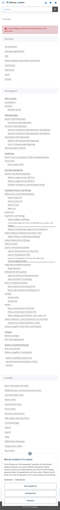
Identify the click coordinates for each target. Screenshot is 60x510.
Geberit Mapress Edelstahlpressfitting (24, 236)
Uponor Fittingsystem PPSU (19, 254)
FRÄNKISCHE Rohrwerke (15, 441)
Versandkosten (11, 46)
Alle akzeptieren (30, 486)
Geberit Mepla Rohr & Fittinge (17, 240)
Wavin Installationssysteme (16, 283)
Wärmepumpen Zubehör (15, 148)
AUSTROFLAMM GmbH (14, 395)
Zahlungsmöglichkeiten (14, 51)
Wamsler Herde (14, 109)
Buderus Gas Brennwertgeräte (17, 173)
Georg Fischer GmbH (13, 446)
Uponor (8, 432)
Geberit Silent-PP (15, 197)
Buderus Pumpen (12, 335)
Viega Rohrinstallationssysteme (18, 264)
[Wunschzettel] (50, 2)
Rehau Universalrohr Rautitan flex (22, 312)
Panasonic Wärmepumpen (16, 126)
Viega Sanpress (14, 268)
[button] (46, 2)
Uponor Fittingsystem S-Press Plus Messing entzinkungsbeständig (26, 259)
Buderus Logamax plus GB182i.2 (21, 181)
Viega (7, 436)
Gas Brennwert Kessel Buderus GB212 (22, 361)
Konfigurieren (30, 493)
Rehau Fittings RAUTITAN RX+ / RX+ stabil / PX (27, 315)
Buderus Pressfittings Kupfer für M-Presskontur (28, 229)
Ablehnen (30, 501)
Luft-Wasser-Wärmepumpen (20, 122)
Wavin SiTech (13, 205)
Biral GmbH (9, 450)
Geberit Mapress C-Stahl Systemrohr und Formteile (26, 319)
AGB (6, 56)
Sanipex (8, 293)
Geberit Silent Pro (15, 201)
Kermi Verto (10, 161)
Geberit (8, 427)
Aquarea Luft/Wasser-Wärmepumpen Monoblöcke (29, 133)
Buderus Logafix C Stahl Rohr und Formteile (23, 326)
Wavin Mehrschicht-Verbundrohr (21, 286)
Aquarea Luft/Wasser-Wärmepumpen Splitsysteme (29, 129)
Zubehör (9, 365)
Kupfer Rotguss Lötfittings (18, 219)
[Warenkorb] (55, 2)
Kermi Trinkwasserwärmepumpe (21, 144)
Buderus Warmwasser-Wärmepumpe (23, 140)
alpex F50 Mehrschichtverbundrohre (23, 275)
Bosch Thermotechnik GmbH (17, 385)
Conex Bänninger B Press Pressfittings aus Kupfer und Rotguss (30, 224)
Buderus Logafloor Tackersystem (18, 352)
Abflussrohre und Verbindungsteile (19, 194)
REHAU (8, 304)
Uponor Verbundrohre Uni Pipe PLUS (23, 251)
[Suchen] (27, 9)
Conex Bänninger (12, 423)
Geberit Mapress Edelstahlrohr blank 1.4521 (23, 233)
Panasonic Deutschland (14, 413)
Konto (7, 74)
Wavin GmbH (10, 399)
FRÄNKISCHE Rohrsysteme (16, 272)
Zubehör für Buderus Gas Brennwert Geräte (26, 184)
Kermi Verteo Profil (15, 164)
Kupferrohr (9, 212)
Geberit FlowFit (11, 244)
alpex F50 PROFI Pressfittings (20, 279)
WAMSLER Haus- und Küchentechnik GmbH (23, 390)
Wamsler (8, 106)
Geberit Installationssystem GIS (19, 358)
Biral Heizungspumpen (14, 339)
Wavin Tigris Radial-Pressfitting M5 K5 (24, 290)
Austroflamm (10, 102)
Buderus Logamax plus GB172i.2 (21, 177)
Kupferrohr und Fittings (15, 215)
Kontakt (8, 79)
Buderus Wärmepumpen (15, 119)
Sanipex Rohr (13, 297)
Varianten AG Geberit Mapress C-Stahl (24, 322)
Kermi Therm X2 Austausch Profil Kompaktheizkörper (27, 157)
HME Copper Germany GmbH (17, 418)
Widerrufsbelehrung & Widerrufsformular (22, 60)
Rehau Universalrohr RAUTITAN (21, 308)
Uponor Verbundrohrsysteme (17, 247)
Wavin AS (12, 208)
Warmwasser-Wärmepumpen (17, 137)
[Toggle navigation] (3, 1)
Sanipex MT (13, 301)
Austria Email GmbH (13, 404)
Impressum (9, 70)
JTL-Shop (34, 507)
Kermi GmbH (10, 409)
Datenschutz (10, 65)
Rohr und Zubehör (12, 348)
